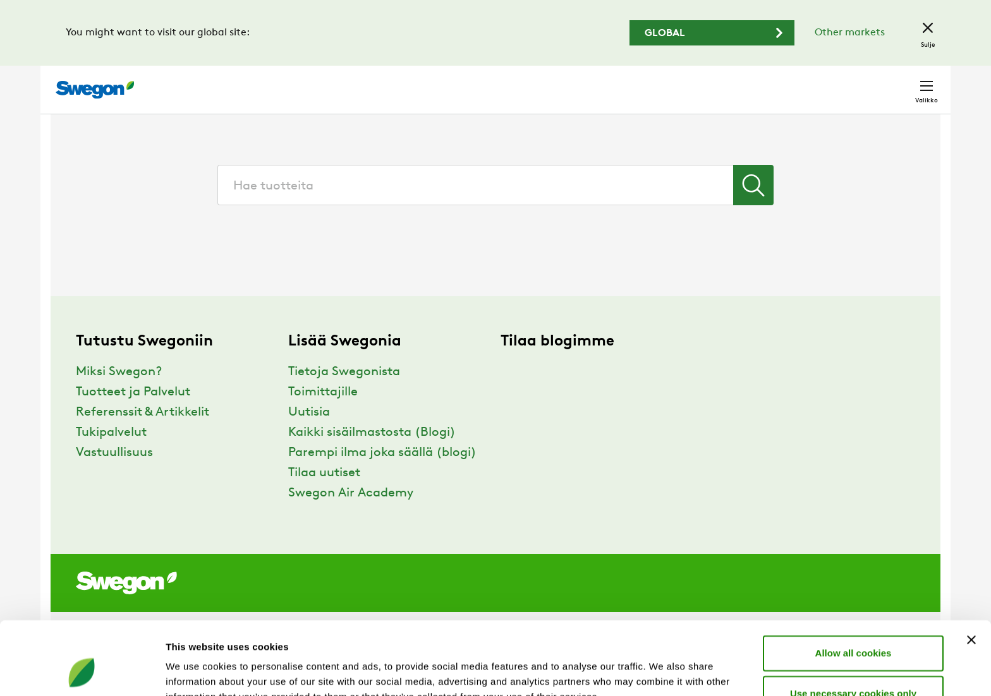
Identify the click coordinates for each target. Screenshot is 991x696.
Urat (782, 83)
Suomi (829, 83)
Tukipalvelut (111, 456)
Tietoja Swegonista (344, 395)
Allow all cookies (853, 586)
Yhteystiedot (896, 83)
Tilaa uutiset (324, 496)
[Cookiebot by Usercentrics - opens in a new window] (82, 671)
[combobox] (495, 208)
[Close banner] (971, 573)
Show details (663, 671)
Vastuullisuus (114, 476)
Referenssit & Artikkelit (142, 435)
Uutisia (309, 435)
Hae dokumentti (713, 83)
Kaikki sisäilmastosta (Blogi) (372, 456)
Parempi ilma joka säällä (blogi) (382, 476)
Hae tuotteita (614, 82)
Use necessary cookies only (853, 626)
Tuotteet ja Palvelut (133, 415)
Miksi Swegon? (119, 395)
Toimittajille (323, 415)
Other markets (850, 33)
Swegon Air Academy (350, 516)
